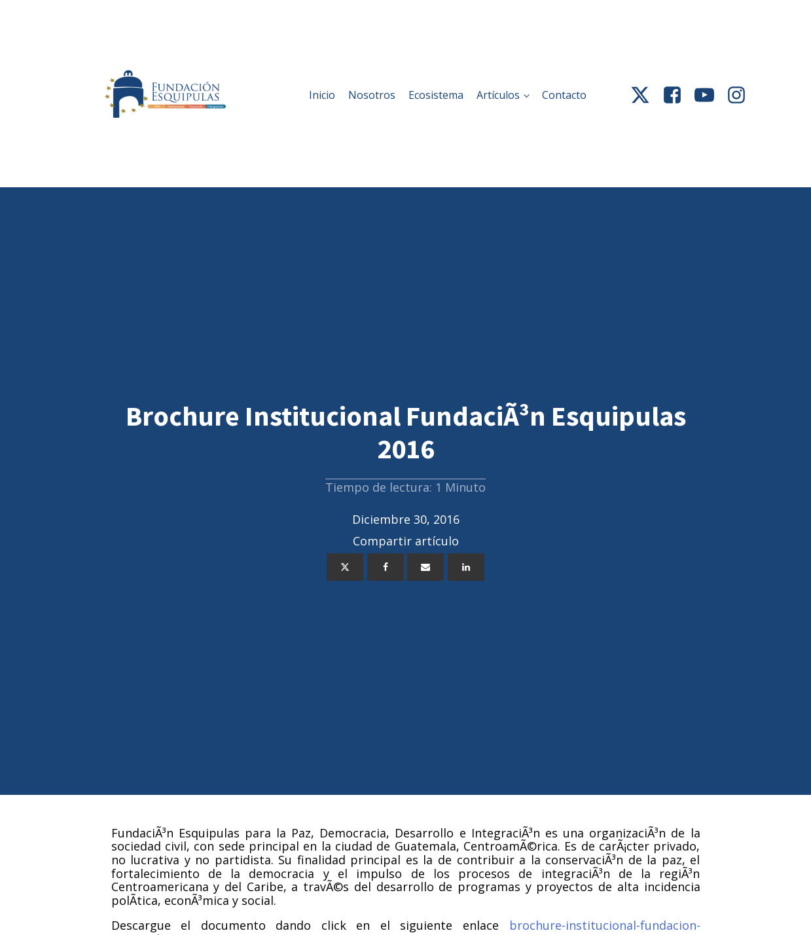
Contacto (564, 95)
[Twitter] (345, 567)
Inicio (322, 95)
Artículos (498, 95)
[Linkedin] (466, 567)
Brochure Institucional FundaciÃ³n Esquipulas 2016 (406, 432)
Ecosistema (435, 95)
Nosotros (371, 95)
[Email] (425, 567)
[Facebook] (385, 567)
